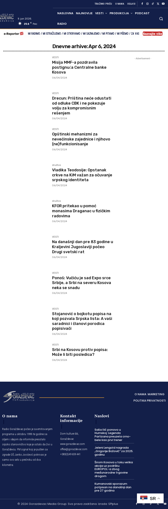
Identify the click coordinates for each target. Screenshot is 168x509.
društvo (56, 165)
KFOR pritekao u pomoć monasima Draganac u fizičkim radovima (81, 210)
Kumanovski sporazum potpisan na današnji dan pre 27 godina (112, 487)
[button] (161, 18)
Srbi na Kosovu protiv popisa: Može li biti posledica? (80, 352)
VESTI (55, 57)
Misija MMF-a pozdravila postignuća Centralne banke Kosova (79, 67)
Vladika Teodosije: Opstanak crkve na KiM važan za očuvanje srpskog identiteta (82, 174)
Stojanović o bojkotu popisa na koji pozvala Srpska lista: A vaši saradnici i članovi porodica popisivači (82, 320)
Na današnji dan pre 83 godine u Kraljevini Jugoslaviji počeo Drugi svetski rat (82, 246)
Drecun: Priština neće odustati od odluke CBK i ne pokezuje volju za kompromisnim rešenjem (81, 105)
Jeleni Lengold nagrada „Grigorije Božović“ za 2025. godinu (113, 451)
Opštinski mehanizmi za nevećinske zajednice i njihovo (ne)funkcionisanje (81, 139)
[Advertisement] (143, 136)
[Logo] (18, 396)
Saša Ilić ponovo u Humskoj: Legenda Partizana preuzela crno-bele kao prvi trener (112, 435)
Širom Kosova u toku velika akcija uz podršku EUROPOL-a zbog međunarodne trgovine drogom (113, 469)
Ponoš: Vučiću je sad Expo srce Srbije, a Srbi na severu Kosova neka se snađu (81, 282)
